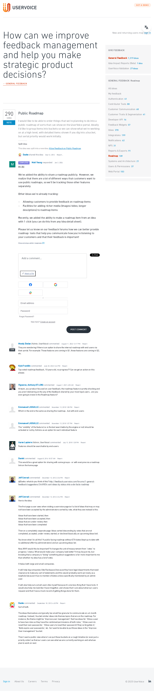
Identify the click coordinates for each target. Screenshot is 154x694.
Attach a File (29, 276)
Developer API (115, 123)
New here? (43, 325)
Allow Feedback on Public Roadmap (65, 152)
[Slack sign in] (30, 296)
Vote (9, 126)
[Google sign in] (55, 288)
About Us (19, 684)
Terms (44, 684)
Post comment (79, 332)
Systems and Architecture (121, 164)
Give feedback (116, 53)
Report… (60, 158)
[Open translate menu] (146, 27)
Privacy (56, 684)
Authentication (115, 102)
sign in (147, 36)
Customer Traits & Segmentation (125, 117)
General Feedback (117, 61)
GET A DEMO (142, 8)
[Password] (43, 314)
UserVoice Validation (119, 71)
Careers (32, 684)
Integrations (114, 138)
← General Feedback (15, 87)
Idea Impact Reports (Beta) (122, 66)
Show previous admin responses (31, 246)
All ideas (112, 91)
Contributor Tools (117, 107)
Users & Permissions (119, 169)
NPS (110, 149)
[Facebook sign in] (30, 288)
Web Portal (114, 175)
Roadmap (135, 84)
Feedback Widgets (117, 128)
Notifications (114, 143)
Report (84, 347)
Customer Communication (121, 112)
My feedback (114, 97)
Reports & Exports (117, 154)
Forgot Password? (26, 320)
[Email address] (43, 306)
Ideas (111, 133)
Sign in (6, 684)
